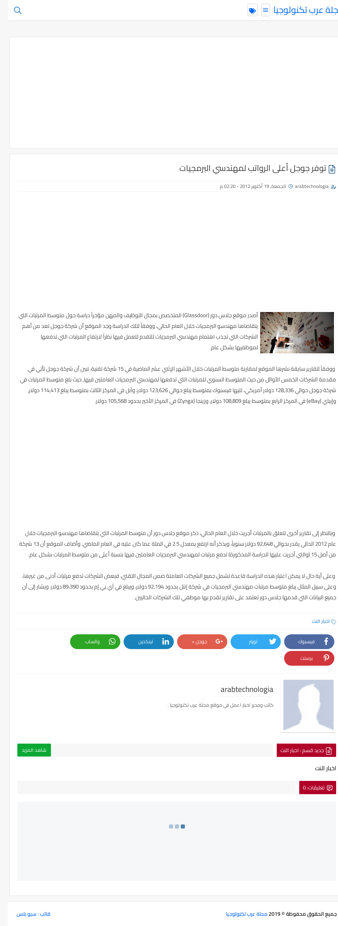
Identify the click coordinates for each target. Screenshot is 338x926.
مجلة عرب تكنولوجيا (301, 9)
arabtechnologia (304, 186)
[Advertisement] (169, 92)
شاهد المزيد (26, 749)
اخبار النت (316, 621)
